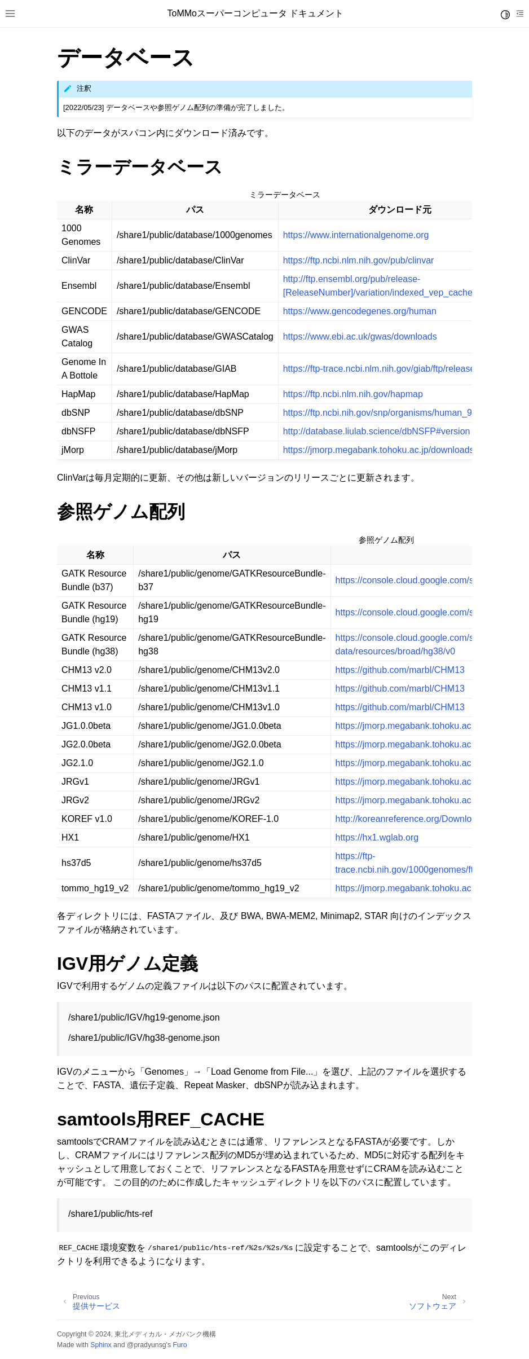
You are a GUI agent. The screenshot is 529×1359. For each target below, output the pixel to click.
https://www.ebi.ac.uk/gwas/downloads (360, 336)
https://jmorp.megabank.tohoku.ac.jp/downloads (378, 450)
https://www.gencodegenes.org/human (360, 311)
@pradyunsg (146, 1345)
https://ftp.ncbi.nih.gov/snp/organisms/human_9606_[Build (399, 412)
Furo (180, 1345)
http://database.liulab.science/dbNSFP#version (376, 431)
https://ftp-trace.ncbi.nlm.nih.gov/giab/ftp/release (379, 368)
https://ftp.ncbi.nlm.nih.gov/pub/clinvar (358, 260)
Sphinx (100, 1345)
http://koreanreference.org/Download (409, 819)
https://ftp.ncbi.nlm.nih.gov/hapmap (353, 394)
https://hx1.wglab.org (377, 837)
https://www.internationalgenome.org (356, 235)
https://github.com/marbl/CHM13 (400, 670)
